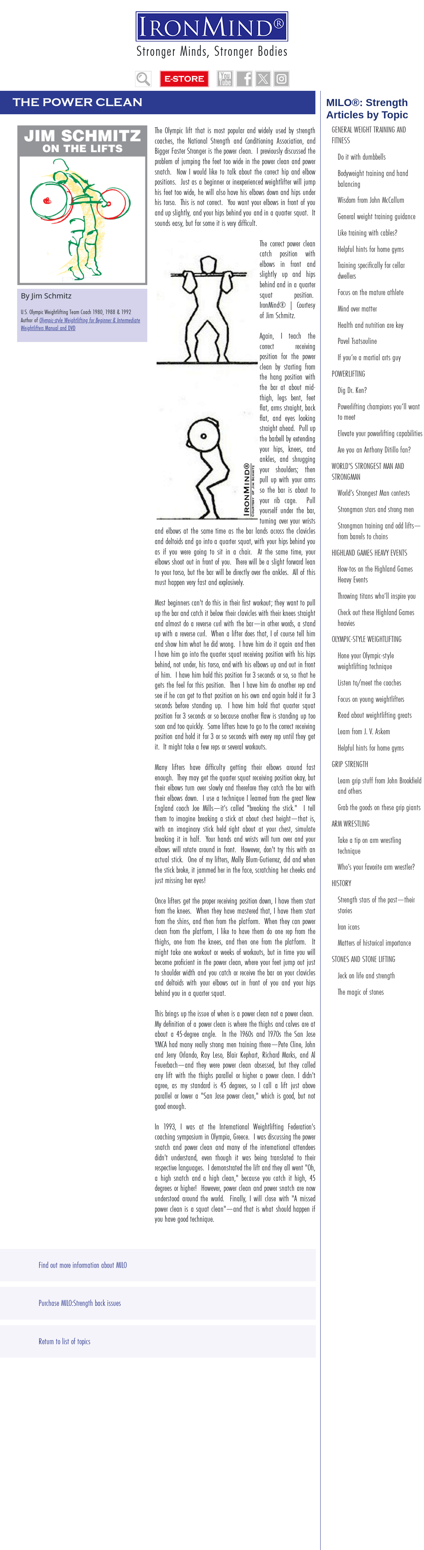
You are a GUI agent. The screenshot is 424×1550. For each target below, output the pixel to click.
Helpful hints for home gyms (371, 249)
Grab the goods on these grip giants (379, 807)
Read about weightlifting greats (375, 715)
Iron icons (349, 927)
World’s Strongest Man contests (374, 493)
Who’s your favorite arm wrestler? (376, 867)
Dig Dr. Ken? (352, 390)
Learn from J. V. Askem (364, 731)
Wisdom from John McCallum (371, 200)
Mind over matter (357, 309)
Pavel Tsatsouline (357, 341)
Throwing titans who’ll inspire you (377, 596)
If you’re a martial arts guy (369, 357)
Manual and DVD (80, 324)
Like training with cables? (368, 233)
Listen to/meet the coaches (369, 683)
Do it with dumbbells (362, 157)
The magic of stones (361, 992)
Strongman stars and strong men (376, 509)
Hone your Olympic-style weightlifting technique (366, 661)
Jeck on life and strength (366, 976)
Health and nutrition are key (371, 325)
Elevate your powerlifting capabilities (380, 433)
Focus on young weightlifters (371, 699)
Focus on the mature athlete (371, 292)
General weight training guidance (376, 216)
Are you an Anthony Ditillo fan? (374, 450)
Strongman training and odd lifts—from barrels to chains (379, 531)
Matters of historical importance (374, 943)
